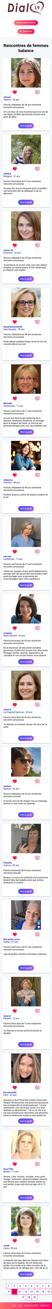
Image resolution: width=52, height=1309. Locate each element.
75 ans (15, 1171)
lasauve (7, 1016)
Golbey (6, 942)
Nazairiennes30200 (12, 327)
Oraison (7, 865)
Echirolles (8, 253)
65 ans (15, 865)
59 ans (21, 329)
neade (6, 1245)
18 (28, 1297)
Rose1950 (8, 1169)
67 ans (15, 942)
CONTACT (45, 1305)
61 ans (17, 176)
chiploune (8, 480)
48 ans (16, 482)
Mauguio (7, 176)
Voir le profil (26, 125)
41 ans (13, 1095)
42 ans (16, 788)
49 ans (14, 1248)
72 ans (16, 1018)
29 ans (17, 253)
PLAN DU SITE (31, 1305)
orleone (7, 97)
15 (43, 1291)
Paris (5, 1095)
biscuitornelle (10, 1092)
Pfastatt (7, 1018)
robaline (7, 173)
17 (23, 1297)
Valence (7, 99)
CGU (20, 1305)
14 (37, 1291)
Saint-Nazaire (9, 329)
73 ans (19, 559)
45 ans (29, 712)
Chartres (7, 482)
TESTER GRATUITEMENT (26, 23)
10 (14, 1291)
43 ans (22, 635)
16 (48, 1291)
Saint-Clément (10, 635)
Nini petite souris (11, 939)
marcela (7, 556)
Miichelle (7, 403)
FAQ (14, 1305)
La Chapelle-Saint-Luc (13, 712)
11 (20, 1291)
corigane (7, 633)
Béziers (6, 1171)
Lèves (6, 1248)
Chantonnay (9, 406)
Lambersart (8, 559)
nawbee (7, 786)
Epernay (7, 788)
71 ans (20, 406)
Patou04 (7, 863)
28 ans (16, 99)
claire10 (7, 709)
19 (34, 1297)
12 (26, 1291)
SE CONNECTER (26, 31)
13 (31, 1291)
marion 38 (8, 250)
